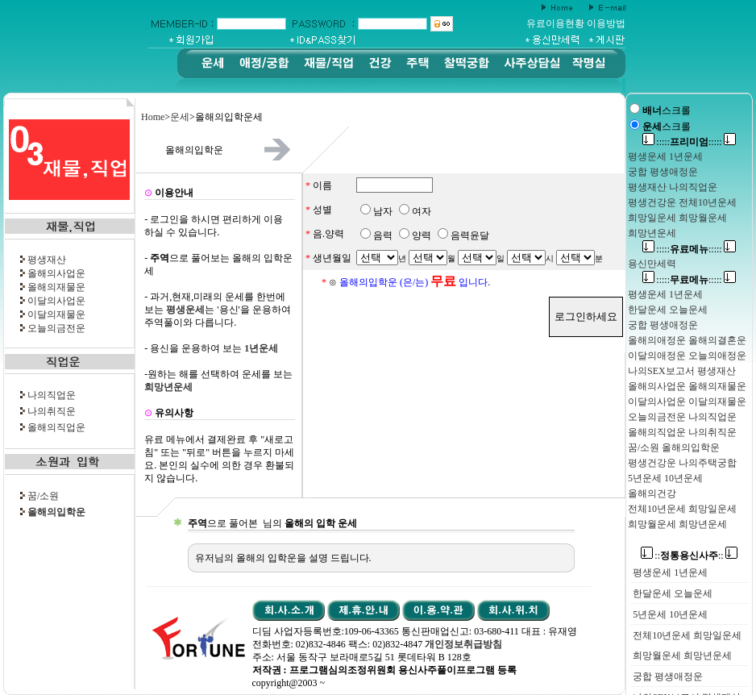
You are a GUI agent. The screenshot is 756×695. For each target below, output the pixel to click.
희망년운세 (707, 655)
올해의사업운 (56, 273)
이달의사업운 (56, 300)
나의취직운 (51, 411)
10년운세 (688, 614)
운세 (179, 117)
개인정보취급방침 (463, 644)
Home (152, 117)
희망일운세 (717, 635)
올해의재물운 (56, 287)
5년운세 (650, 614)
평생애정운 (678, 676)
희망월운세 (657, 655)
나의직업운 (51, 395)
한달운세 (652, 593)
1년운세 (691, 572)
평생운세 (652, 572)
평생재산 (46, 259)
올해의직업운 (56, 427)
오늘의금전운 (56, 328)
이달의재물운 (56, 314)
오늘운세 (693, 593)
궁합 (642, 676)
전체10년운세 (662, 635)
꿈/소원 (43, 495)
